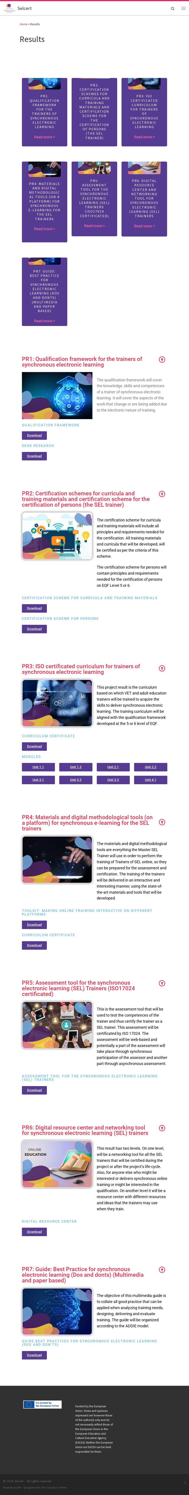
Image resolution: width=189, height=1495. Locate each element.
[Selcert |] (9, 8)
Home (24, 24)
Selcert (19, 1481)
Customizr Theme (56, 1487)
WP (19, 1487)
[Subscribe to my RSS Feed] (185, 1482)
